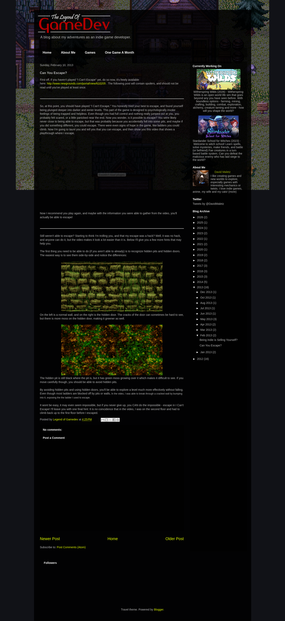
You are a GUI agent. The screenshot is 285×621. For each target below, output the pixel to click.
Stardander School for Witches (211, 140)
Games (90, 52)
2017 (200, 265)
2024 (200, 227)
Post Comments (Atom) (71, 547)
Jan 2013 (206, 352)
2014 (200, 281)
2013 (200, 287)
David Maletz (223, 172)
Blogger (158, 609)
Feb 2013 (206, 335)
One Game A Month (119, 52)
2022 (200, 238)
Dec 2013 (206, 292)
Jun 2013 (206, 313)
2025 (200, 222)
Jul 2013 (206, 308)
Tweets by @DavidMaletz (208, 203)
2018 (200, 260)
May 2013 (206, 319)
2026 (200, 217)
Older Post (174, 539)
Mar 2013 (206, 329)
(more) (232, 191)
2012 (200, 358)
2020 (200, 249)
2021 (200, 244)
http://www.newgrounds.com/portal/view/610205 (76, 83)
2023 (200, 233)
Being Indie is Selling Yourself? (218, 339)
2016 (200, 271)
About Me (68, 52)
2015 (200, 276)
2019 (200, 255)
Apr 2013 (206, 324)
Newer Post (50, 539)
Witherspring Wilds (205, 91)
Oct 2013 (206, 297)
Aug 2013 (206, 302)
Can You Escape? (210, 345)
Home (47, 52)
